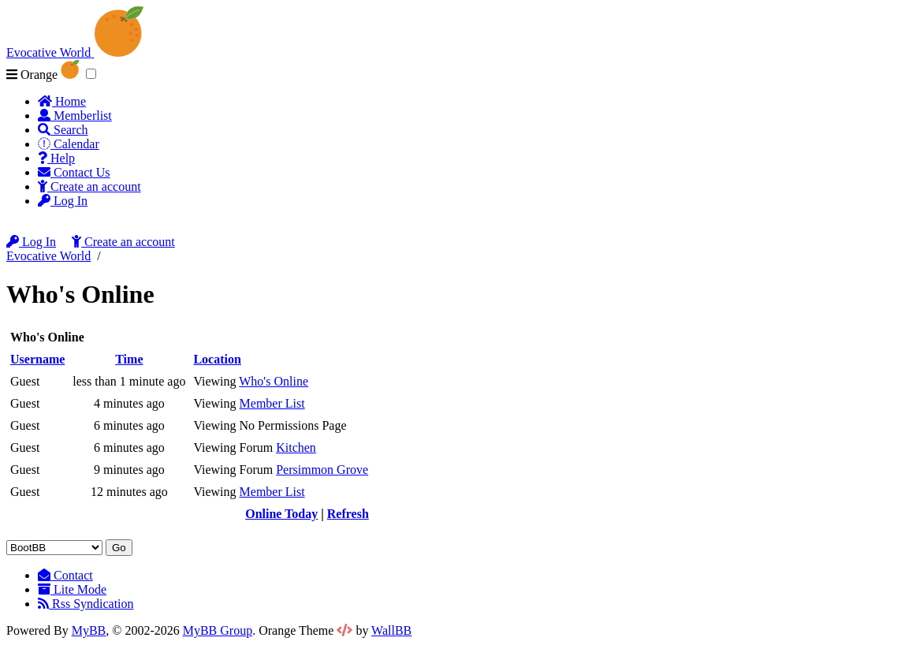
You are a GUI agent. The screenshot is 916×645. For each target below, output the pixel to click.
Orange (43, 74)
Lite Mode (72, 589)
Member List (272, 403)
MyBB (89, 630)
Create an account (89, 186)
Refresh (348, 513)
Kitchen (296, 447)
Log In (63, 200)
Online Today (281, 513)
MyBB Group (217, 630)
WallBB (391, 630)
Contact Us (74, 172)
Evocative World (48, 256)
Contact (65, 575)
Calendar (68, 144)
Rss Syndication (86, 603)
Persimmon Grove (322, 469)
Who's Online (273, 381)
